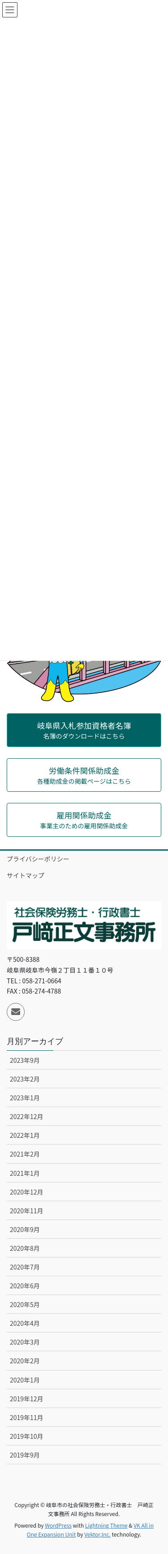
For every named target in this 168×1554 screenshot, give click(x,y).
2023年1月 (25, 1097)
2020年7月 (25, 1266)
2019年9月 (25, 1454)
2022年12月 (26, 1116)
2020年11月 (26, 1210)
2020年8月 (25, 1248)
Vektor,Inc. (97, 1534)
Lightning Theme (106, 1525)
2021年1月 (25, 1173)
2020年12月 (26, 1191)
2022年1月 (25, 1135)
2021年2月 (25, 1153)
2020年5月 (25, 1304)
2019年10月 (26, 1436)
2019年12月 (26, 1398)
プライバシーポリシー (38, 858)
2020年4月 (25, 1323)
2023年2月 (25, 1078)
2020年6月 (25, 1285)
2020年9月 (25, 1229)
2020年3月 (25, 1341)
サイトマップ (25, 875)
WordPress (58, 1525)
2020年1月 (25, 1379)
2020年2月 (25, 1360)
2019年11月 (26, 1417)
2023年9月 (25, 1060)
